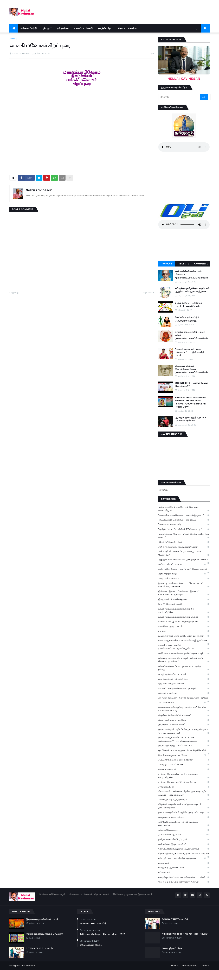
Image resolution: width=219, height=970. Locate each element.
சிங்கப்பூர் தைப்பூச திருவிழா (184, 800)
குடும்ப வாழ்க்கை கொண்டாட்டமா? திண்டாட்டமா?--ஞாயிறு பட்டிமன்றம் (184, 739)
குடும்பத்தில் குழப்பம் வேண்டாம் (184, 745)
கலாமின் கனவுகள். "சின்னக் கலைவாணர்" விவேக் (184, 698)
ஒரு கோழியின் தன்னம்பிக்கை (184, 679)
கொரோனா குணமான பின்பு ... (182, 755)
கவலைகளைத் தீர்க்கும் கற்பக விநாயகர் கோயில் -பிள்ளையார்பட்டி (184, 709)
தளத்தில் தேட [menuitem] (105, 28)
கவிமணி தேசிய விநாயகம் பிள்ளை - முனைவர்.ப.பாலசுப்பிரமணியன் (191, 274)
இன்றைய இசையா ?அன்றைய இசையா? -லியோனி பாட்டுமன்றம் (184, 593)
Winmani (30, 965)
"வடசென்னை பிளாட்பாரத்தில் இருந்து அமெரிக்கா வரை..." (184, 535)
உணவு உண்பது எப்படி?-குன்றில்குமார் (184, 622)
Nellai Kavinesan (39, 190)
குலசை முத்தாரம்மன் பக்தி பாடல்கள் (44, 933)
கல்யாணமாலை (182, 703)
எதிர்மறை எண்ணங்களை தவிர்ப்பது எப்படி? (184, 653)
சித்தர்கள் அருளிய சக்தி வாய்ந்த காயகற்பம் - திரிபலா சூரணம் (184, 806)
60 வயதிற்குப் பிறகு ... (91, 945)
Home (174, 965)
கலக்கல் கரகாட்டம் (184, 693)
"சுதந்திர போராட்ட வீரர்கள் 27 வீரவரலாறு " (184, 529)
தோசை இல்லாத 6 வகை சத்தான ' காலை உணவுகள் (184, 854)
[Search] (179, 97)
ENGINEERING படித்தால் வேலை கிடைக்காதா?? (191, 385)
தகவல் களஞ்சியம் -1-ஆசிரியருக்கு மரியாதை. (184, 812)
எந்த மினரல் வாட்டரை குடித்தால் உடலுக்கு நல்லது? (184, 667)
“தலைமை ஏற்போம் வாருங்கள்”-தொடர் (184, 882)
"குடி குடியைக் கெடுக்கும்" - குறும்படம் (184, 520)
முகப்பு (13, 38)
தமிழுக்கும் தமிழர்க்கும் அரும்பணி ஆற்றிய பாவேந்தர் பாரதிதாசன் (192, 290)
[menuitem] (13, 28)
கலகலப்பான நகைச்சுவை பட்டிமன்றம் (184, 688)
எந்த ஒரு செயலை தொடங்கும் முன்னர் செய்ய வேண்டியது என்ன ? (184, 659)
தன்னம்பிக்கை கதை (184, 830)
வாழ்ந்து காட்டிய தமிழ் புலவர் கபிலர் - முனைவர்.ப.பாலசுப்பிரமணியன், (191, 335)
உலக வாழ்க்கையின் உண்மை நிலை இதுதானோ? (184, 641)
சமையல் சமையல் (184, 769)
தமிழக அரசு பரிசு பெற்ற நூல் (184, 839)
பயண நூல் (184, 863)
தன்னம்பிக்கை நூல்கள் (184, 834)
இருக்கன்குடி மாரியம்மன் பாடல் (42, 919)
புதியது (14, 292)
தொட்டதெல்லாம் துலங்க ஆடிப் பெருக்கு (184, 849)
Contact (205, 965)
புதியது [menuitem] (45, 28)
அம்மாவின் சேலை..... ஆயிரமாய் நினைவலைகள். (184, 569)
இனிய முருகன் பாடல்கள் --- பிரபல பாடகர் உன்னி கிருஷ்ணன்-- (184, 584)
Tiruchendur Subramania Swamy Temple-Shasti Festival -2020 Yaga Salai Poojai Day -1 (190, 402)
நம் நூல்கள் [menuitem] (63, 28)
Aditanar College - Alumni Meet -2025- (103, 934)
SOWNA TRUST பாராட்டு (39, 948)
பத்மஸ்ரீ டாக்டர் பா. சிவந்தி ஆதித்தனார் (182, 858)
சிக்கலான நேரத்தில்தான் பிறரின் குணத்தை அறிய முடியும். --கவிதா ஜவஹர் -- (184, 793)
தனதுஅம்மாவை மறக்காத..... (184, 817)
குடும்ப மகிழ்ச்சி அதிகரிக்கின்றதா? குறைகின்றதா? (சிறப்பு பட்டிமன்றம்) (184, 731)
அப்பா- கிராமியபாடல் (182, 564)
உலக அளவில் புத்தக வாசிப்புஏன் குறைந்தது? (184, 636)
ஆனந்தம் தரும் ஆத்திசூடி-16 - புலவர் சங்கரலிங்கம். (190, 419)
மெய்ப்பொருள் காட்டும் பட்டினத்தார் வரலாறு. (187, 319)
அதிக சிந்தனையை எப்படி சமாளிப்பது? (184, 547)
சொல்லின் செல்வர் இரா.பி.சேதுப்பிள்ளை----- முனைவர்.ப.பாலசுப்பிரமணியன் (191, 369)
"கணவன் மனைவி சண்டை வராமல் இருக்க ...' (184, 515)
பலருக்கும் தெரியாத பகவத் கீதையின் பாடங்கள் (184, 877)
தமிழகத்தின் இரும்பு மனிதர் (184, 844)
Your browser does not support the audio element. (184, 147)
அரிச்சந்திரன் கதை (182, 574)
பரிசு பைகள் (184, 872)
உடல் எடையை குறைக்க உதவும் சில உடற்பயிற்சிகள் (184, 610)
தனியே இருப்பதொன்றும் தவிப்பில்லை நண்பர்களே (184, 823)
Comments (201, 263)
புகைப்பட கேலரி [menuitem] (83, 28)
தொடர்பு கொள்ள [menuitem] (127, 28)
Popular (167, 263)
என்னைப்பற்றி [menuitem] (29, 28)
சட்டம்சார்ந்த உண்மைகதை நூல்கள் (184, 760)
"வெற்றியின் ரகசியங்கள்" (184, 542)
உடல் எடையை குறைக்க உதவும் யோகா (184, 617)
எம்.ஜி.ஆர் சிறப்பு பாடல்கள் (184, 674)
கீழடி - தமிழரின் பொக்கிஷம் (184, 720)
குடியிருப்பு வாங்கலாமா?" (184, 725)
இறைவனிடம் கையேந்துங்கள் (184, 599)
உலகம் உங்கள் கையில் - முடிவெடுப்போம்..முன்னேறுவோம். (184, 647)
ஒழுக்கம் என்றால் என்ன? (184, 684)
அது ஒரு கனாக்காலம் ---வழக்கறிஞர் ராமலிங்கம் (184, 560)
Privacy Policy (189, 965)
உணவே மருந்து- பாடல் (184, 626)
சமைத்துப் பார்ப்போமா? (184, 764)
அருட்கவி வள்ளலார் (184, 578)
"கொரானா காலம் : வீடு (184, 525)
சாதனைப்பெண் (184, 787)
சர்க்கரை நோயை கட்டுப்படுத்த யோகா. (184, 782)
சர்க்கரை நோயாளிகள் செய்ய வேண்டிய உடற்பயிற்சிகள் (184, 775)
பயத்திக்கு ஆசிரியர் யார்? (184, 868)
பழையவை (146, 292)
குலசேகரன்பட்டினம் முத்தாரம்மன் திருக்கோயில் (184, 751)
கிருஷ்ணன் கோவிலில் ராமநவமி (184, 715)
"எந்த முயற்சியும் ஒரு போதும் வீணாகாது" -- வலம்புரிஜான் (184, 508)
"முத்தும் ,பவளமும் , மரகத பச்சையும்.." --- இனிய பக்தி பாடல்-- (189, 352)
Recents (184, 263)
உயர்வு (184, 631)
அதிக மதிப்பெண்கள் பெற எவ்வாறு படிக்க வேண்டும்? (184, 553)
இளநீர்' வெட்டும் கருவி (184, 604)
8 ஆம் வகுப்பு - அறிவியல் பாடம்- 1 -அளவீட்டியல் (188, 304)
